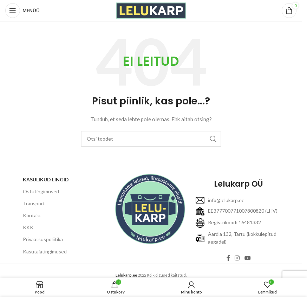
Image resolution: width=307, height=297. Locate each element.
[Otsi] (151, 139)
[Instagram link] (237, 258)
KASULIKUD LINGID (46, 179)
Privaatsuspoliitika (43, 239)
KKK (28, 227)
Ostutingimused (41, 191)
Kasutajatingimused (45, 251)
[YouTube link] (247, 258)
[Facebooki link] (228, 258)
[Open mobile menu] (22, 11)
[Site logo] (151, 10)
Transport (34, 203)
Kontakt (32, 215)
